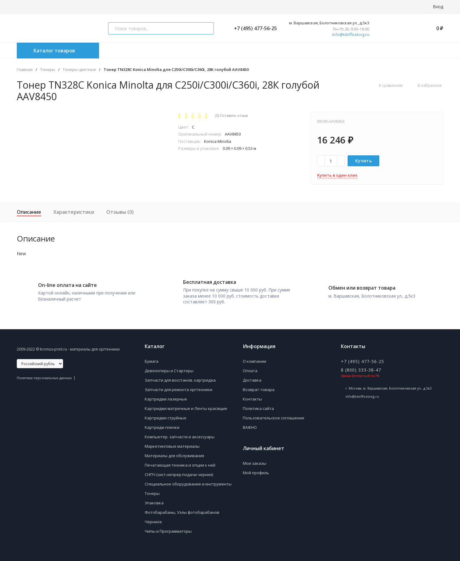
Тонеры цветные (79, 70)
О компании (254, 358)
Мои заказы (254, 460)
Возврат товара (258, 386)
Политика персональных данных (44, 374)
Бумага (151, 358)
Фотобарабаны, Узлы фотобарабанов (182, 509)
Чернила (153, 518)
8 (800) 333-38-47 (361, 367)
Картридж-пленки (162, 424)
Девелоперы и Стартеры (169, 367)
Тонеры (47, 70)
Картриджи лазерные (166, 396)
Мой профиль (256, 469)
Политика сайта (258, 405)
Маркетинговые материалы (172, 443)
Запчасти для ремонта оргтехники (178, 386)
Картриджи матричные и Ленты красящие (186, 405)
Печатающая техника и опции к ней (180, 462)
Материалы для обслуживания (174, 452)
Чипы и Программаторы (168, 528)
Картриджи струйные (165, 415)
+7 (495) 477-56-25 (253, 28)
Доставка (252, 377)
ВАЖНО (250, 424)
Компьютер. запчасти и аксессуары (179, 433)
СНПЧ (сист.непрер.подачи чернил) (179, 471)
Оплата (250, 367)
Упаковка (154, 500)
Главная (25, 70)
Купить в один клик (337, 175)
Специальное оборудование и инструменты (188, 481)
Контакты (252, 396)
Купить (363, 161)
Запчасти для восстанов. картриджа (180, 377)
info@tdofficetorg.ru (350, 35)
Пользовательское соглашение (273, 415)
